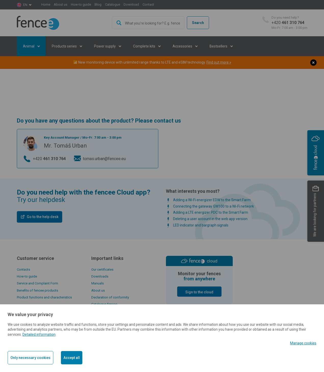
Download (131, 4)
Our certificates (102, 269)
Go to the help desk (42, 217)
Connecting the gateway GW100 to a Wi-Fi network (213, 206)
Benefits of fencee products (37, 290)
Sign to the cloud (199, 292)
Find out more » (218, 62)
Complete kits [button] (144, 46)
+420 (289, 22)
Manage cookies (303, 343)
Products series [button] (64, 46)
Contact (148, 4)
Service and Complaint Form (37, 283)
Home (45, 4)
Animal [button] (29, 46)
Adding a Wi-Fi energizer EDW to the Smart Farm (212, 200)
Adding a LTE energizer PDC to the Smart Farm (210, 212)
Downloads (99, 276)
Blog (98, 4)
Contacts (23, 269)
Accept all (71, 358)
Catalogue (112, 4)
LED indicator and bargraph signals (200, 225)
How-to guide (81, 4)
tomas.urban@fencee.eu (104, 158)
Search (198, 23)
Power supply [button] (105, 46)
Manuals (97, 283)
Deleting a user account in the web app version (210, 219)
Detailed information (39, 334)
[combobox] (148, 22)
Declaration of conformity (110, 297)
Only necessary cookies (30, 358)
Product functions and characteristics (44, 297)
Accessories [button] (183, 46)
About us (60, 4)
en (25, 5)
